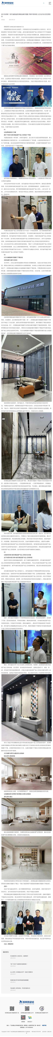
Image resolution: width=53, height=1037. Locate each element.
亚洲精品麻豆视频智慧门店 (17, 27)
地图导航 (45, 1026)
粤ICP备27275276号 (36, 1032)
